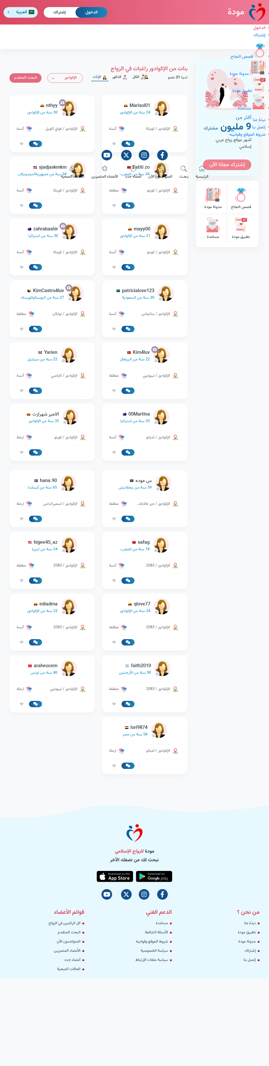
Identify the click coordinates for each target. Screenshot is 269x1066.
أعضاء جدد (133, 173)
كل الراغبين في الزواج (64, 923)
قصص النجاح (248, 56)
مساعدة (251, 108)
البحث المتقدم (69, 932)
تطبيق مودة (248, 91)
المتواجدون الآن (160, 173)
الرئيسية (202, 173)
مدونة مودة (247, 74)
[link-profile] (145, 232)
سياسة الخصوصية (154, 951)
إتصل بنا (258, 127)
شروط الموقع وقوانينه (247, 134)
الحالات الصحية (72, 173)
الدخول (91, 12)
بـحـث (184, 173)
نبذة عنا (259, 120)
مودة (246, 12)
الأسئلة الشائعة (156, 932)
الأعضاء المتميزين (104, 173)
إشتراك (59, 12)
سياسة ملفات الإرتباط (151, 960)
